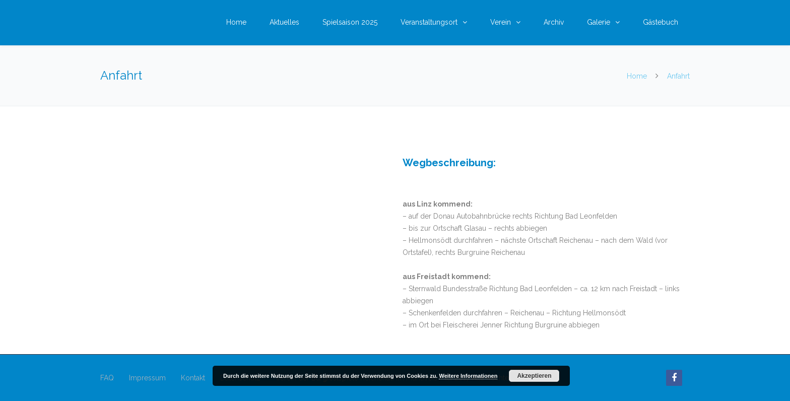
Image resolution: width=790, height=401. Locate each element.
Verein (500, 22)
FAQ (107, 378)
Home (236, 22)
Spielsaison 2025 (349, 22)
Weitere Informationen (468, 376)
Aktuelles (284, 22)
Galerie (598, 22)
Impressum (147, 378)
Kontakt (193, 378)
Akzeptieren (534, 375)
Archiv (554, 22)
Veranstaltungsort (429, 22)
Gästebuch (660, 22)
